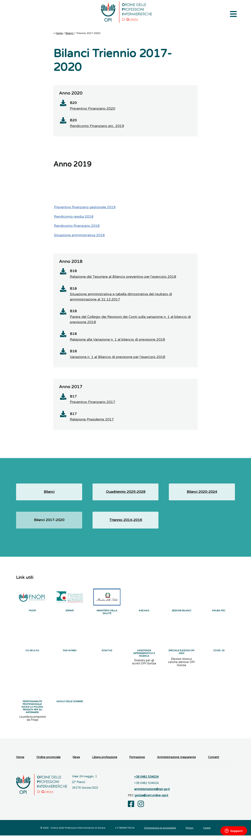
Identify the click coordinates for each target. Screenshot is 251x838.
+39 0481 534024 (146, 779)
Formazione (137, 759)
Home (59, 33)
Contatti (213, 759)
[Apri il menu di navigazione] (233, 14)
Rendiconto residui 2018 (73, 217)
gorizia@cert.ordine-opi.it (151, 798)
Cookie (207, 830)
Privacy (189, 830)
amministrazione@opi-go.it (152, 791)
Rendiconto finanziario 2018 (77, 226)
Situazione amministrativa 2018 (79, 235)
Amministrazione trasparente (176, 759)
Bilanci (69, 33)
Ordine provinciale (48, 759)
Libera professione (104, 759)
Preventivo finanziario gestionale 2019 (84, 207)
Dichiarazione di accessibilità (160, 830)
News (76, 759)
